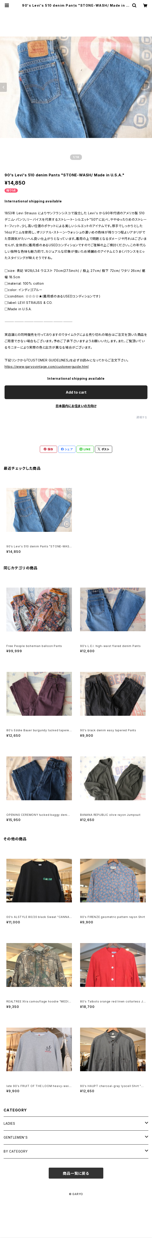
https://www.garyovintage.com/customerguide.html (47, 366)
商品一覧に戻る (76, 1173)
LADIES (9, 1123)
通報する (141, 417)
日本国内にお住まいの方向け (76, 406)
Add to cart (76, 392)
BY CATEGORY (16, 1151)
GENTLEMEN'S (16, 1137)
